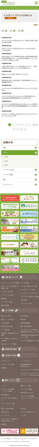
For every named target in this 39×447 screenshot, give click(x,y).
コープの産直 (5, 323)
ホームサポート (26, 303)
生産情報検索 (25, 323)
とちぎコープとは (10, 355)
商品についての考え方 (7, 319)
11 (25, 129)
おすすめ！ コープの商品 (8, 344)
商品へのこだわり (6, 316)
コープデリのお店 (8, 170)
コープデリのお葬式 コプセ (29, 296)
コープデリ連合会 (5, 438)
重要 (4, 147)
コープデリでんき (7, 295)
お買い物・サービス (11, 277)
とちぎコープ (33, 438)
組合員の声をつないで (27, 392)
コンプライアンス (26, 361)
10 (21, 129)
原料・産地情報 (26, 326)
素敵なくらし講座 (26, 386)
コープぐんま (5, 441)
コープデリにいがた (24, 441)
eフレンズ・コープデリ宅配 (10, 283)
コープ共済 (25, 283)
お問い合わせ (5, 412)
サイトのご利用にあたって (28, 412)
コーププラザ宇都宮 (27, 389)
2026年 (3, 30)
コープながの (14, 441)
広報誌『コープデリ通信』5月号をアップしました (15, 74)
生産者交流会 (5, 394)
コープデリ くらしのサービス (29, 293)
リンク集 (23, 415)
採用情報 (3, 424)
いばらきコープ (24, 438)
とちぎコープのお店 (7, 291)
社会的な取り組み (11, 349)
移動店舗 (3, 298)
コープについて (5, 361)
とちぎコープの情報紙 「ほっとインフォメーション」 (28, 398)
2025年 (11, 30)
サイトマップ (5, 415)
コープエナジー (6, 302)
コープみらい (15, 438)
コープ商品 (5, 330)
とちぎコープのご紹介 (7, 364)
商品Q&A (23, 319)
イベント (3, 386)
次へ (34, 124)
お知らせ (6, 152)
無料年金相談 (5, 305)
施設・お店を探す (7, 408)
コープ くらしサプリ (8, 403)
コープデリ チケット (27, 289)
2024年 (19, 30)
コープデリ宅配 (8, 174)
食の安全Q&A (25, 316)
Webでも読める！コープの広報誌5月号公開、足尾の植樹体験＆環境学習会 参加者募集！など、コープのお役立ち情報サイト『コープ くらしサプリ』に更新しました (20, 58)
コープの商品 (9, 310)
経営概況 (3, 368)
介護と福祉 (24, 300)
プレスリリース (8, 184)
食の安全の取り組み (7, 326)
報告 (4, 179)
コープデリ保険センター (29, 286)
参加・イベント (10, 380)
